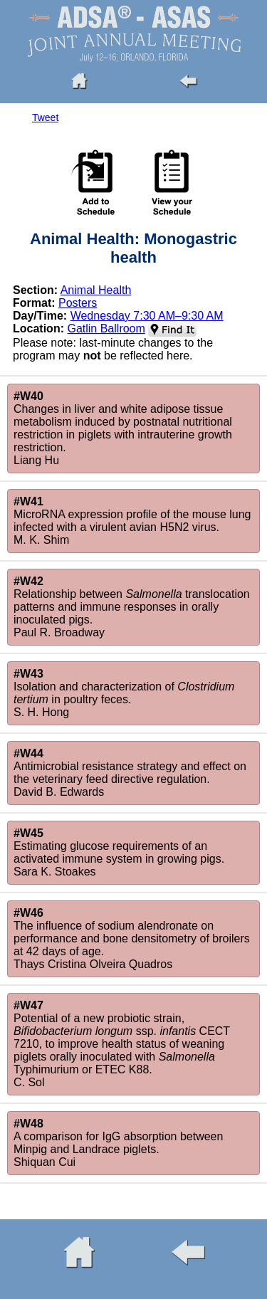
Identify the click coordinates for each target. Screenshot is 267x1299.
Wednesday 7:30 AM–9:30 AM (147, 316)
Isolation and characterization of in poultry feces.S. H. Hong (124, 693)
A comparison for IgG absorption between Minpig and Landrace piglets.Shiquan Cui (118, 1142)
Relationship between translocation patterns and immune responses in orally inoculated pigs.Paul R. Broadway (132, 606)
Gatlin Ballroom (106, 328)
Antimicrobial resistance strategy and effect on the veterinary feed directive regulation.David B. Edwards (130, 772)
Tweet (45, 117)
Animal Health (96, 290)
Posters (77, 303)
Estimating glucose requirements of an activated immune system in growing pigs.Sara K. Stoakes (119, 852)
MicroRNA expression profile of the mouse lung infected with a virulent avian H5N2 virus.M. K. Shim (132, 520)
